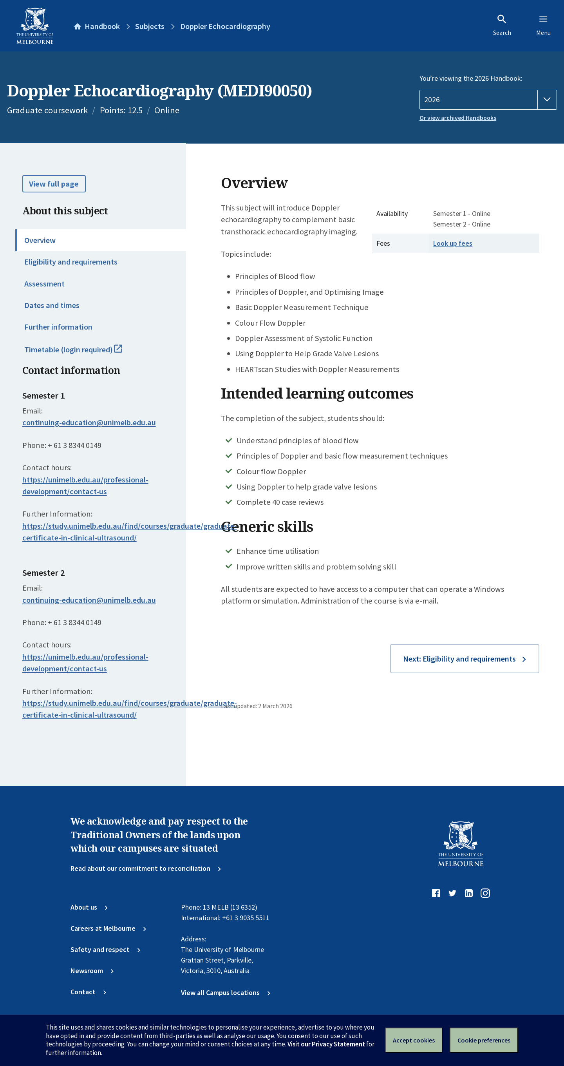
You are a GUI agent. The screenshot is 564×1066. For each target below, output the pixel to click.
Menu (543, 25)
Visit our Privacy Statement (326, 1044)
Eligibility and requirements (71, 262)
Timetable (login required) (83, 353)
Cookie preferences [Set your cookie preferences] (483, 1040)
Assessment (44, 284)
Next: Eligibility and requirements (459, 659)
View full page (54, 184)
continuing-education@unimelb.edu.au (89, 422)
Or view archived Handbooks (457, 117)
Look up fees (452, 243)
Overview (40, 240)
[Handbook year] (488, 99)
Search (502, 25)
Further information (58, 327)
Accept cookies (414, 1040)
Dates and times (52, 305)
